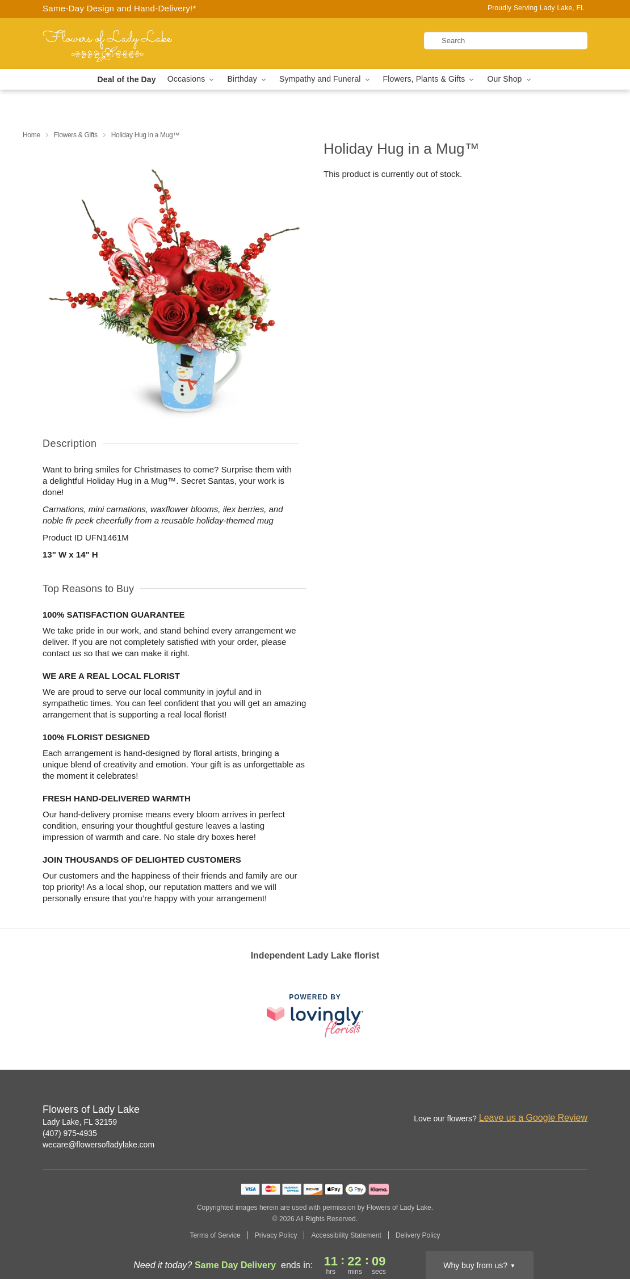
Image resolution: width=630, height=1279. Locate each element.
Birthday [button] (247, 79)
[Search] (505, 40)
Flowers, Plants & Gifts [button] (429, 79)
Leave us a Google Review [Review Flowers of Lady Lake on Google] (533, 1117)
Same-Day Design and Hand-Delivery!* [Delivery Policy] (119, 8)
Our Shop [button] (509, 79)
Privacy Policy (276, 1235)
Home (31, 135)
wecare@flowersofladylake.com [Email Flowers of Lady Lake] (98, 1144)
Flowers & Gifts (76, 135)
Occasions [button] (191, 79)
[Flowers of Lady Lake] (124, 43)
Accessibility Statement (346, 1235)
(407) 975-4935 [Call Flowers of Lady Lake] (70, 1133)
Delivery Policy (418, 1235)
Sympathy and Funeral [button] (325, 79)
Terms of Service (215, 1235)
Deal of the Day (126, 79)
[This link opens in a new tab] (315, 1015)
